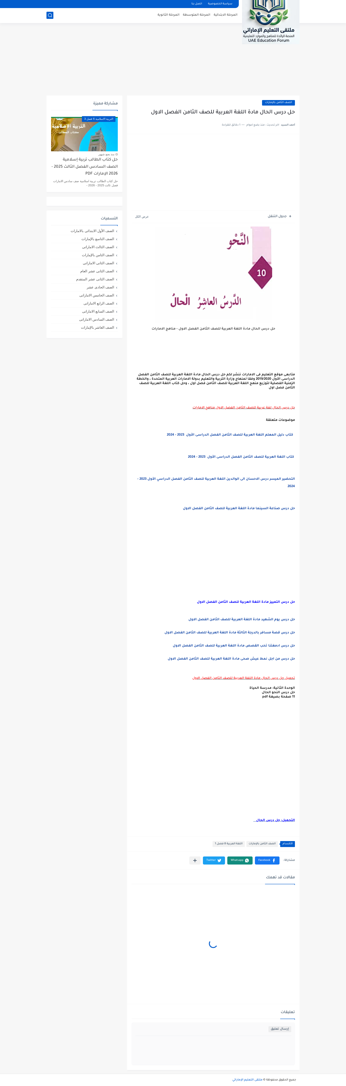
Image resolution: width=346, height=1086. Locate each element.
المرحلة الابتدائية (225, 15)
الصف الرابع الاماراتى (99, 303)
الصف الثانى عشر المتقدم (95, 279)
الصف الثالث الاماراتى (98, 247)
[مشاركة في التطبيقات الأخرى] (195, 860)
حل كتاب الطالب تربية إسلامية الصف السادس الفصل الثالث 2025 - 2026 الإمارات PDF (85, 167)
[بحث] (49, 15)
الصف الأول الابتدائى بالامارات (92, 231)
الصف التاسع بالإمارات (97, 239)
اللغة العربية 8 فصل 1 (228, 843)
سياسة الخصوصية (220, 4)
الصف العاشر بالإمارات (97, 327)
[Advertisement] (173, 60)
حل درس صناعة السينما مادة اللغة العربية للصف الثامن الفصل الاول (239, 509)
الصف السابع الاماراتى (98, 311)
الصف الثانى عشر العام (97, 271)
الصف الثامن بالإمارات (278, 102)
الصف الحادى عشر (100, 287)
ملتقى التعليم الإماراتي (247, 1080)
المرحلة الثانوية (168, 15)
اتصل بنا (196, 4)
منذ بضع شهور (106, 154)
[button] (267, 860)
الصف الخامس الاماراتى (96, 295)
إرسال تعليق (280, 1029)
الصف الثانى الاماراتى (98, 263)
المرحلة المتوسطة (196, 15)
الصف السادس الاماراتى (96, 319)
